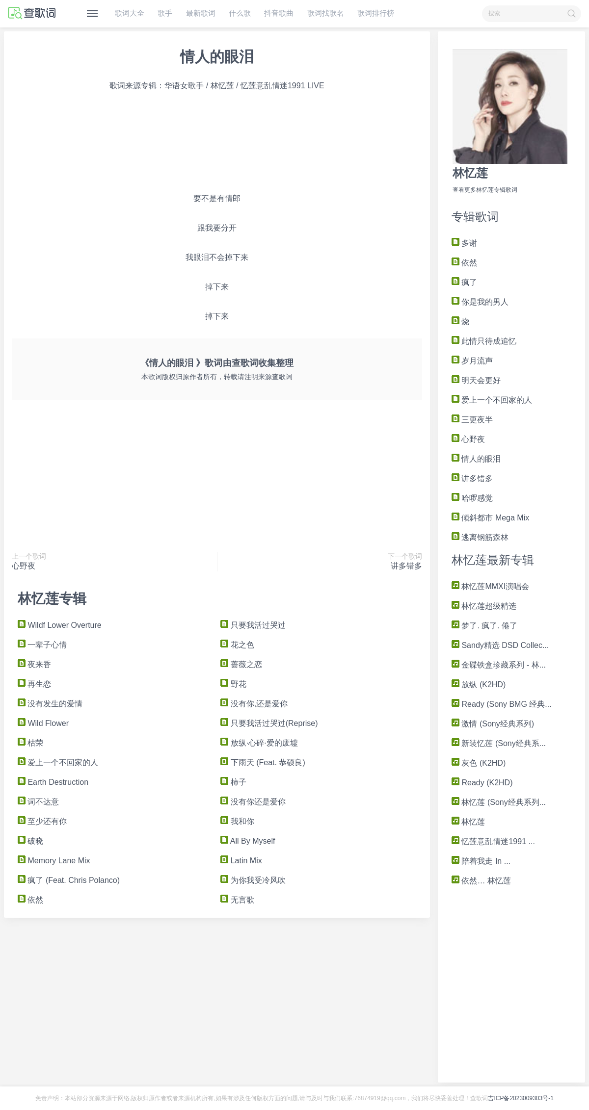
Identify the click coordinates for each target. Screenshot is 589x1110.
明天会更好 (476, 380)
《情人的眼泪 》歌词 (181, 363)
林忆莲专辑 (52, 598)
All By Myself (247, 841)
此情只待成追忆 (484, 341)
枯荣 (30, 743)
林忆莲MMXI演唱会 (490, 586)
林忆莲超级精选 (484, 606)
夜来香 (34, 664)
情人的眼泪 (476, 459)
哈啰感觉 (472, 498)
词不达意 (38, 802)
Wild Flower (43, 723)
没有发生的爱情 (50, 703)
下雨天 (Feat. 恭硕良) (262, 762)
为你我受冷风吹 (252, 880)
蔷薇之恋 (241, 664)
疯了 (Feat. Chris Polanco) (69, 880)
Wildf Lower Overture (60, 625)
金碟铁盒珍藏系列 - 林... (499, 665)
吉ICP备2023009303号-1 (520, 1098)
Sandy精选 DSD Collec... (500, 645)
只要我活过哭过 (252, 625)
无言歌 (237, 900)
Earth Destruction (53, 782)
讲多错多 (472, 478)
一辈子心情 (42, 645)
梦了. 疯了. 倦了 (484, 625)
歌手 (165, 13)
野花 (233, 684)
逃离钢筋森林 (480, 537)
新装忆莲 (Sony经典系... (499, 743)
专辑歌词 (475, 216)
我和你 (237, 821)
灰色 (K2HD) (479, 763)
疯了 (464, 282)
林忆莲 (470, 173)
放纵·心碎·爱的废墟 (258, 743)
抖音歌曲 (279, 13)
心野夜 (468, 439)
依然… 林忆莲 (481, 881)
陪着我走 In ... (481, 861)
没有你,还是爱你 (254, 703)
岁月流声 (472, 361)
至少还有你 (42, 821)
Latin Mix (241, 860)
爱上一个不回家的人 (492, 400)
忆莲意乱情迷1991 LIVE (282, 85)
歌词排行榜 (375, 13)
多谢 (464, 243)
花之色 (237, 645)
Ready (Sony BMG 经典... (502, 704)
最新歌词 (200, 13)
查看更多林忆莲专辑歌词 (485, 189)
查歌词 (245, 363)
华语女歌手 (184, 85)
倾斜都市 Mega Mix (490, 518)
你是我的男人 (480, 302)
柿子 (233, 782)
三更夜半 (472, 419)
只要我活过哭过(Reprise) (269, 723)
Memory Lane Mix (54, 860)
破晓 (30, 841)
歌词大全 (129, 13)
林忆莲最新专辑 (493, 560)
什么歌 (240, 13)
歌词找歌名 (325, 13)
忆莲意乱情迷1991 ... (493, 841)
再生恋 (34, 684)
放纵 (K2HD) (479, 684)
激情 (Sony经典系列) (493, 724)
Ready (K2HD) (482, 782)
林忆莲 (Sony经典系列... (499, 802)
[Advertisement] (114, 142)
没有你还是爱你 (252, 802)
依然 (464, 262)
